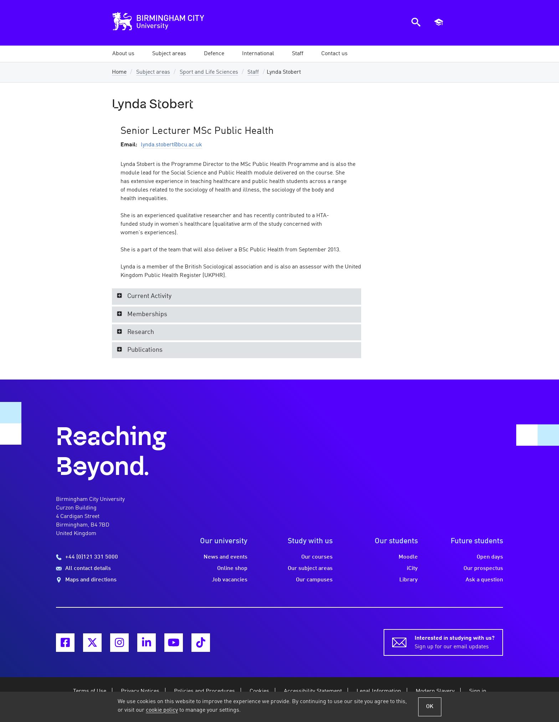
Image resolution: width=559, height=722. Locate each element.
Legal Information (379, 691)
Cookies (259, 691)
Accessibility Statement (313, 691)
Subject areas (153, 72)
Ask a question (484, 580)
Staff (253, 72)
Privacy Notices (140, 691)
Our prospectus (483, 568)
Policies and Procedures (204, 691)
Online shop (232, 568)
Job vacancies (229, 580)
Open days (490, 557)
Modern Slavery (435, 691)
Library (408, 580)
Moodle (408, 557)
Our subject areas (310, 568)
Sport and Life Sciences (209, 72)
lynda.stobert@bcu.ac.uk (171, 145)
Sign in (477, 691)
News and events (225, 557)
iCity (412, 568)
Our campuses (314, 580)
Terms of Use (89, 691)
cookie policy (162, 710)
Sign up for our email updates (454, 642)
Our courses (317, 557)
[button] (169, 54)
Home (119, 72)
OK (430, 707)
